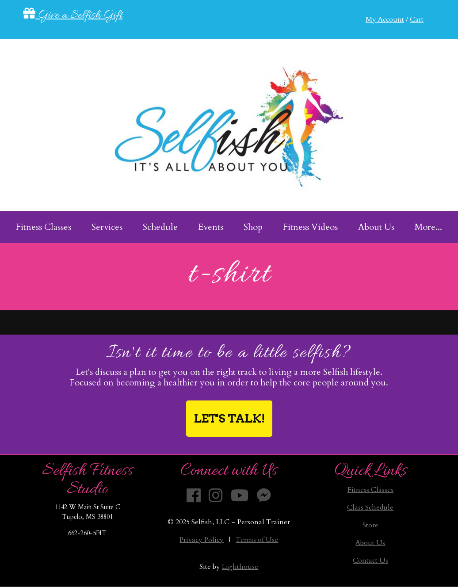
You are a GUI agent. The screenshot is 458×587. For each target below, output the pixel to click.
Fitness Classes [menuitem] (43, 227)
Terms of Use (257, 540)
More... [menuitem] (428, 227)
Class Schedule (370, 507)
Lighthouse (240, 567)
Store (370, 525)
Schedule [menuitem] (160, 227)
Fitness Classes (370, 490)
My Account (385, 19)
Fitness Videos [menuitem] (310, 227)
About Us (370, 543)
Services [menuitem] (107, 227)
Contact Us (370, 560)
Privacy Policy (201, 540)
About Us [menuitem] (376, 227)
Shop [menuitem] (253, 227)
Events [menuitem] (210, 227)
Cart (417, 19)
